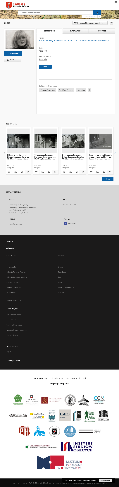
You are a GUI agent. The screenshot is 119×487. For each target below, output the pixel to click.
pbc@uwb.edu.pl (16, 224)
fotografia (43, 59)
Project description (13, 315)
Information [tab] (75, 31)
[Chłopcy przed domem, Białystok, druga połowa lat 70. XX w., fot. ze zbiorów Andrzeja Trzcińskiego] (18, 141)
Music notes (11, 292)
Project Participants (13, 320)
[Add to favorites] (111, 23)
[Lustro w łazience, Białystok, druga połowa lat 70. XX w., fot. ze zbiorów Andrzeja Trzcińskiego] (100, 141)
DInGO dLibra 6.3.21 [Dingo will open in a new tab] (37, 483)
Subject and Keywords (66, 287)
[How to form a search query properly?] (99, 16)
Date (59, 277)
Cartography (11, 267)
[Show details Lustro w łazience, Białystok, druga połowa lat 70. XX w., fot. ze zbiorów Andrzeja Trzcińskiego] (110, 172)
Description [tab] (49, 31)
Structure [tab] (102, 31)
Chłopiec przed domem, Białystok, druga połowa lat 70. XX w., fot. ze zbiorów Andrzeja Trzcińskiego (73, 157)
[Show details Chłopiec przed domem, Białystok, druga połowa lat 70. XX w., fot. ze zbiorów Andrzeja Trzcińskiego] (82, 172)
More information (89, 480)
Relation (61, 292)
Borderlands (11, 262)
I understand (105, 480)
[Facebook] (65, 223)
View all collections (13, 300)
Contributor (62, 272)
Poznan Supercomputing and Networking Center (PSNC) (84, 483)
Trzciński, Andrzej (66, 90)
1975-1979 (43, 51)
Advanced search (89, 17)
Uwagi (60, 282)
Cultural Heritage (13, 282)
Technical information (14, 325)
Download (12, 59)
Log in (8, 352)
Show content (13, 53)
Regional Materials (13, 287)
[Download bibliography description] (15, 172)
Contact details (12, 335)
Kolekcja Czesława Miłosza (16, 277)
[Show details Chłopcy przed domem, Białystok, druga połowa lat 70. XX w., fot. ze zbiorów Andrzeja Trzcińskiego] (27, 172)
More (108, 179)
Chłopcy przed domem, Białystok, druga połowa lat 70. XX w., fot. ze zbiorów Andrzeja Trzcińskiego (18, 157)
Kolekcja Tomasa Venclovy (16, 272)
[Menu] (115, 2)
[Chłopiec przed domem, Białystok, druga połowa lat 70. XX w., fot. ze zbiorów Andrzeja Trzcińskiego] (73, 141)
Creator (61, 267)
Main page (10, 248)
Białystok (81, 90)
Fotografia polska (48, 90)
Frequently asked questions (16, 330)
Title (59, 262)
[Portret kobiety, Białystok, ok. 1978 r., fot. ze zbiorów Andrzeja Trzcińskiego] (20, 39)
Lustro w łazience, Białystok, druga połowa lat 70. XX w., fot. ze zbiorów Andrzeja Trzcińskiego (100, 157)
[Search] (97, 12)
